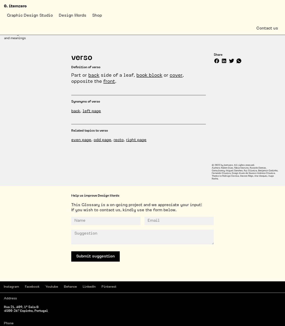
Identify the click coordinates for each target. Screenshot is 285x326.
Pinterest (109, 286)
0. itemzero (15, 6)
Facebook (32, 286)
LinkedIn (89, 286)
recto (119, 140)
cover (176, 75)
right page (136, 140)
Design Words (72, 16)
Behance (70, 286)
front (109, 81)
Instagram (11, 286)
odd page (102, 140)
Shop (97, 16)
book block (149, 75)
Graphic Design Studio (30, 16)
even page (81, 140)
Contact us (267, 28)
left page (92, 111)
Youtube (52, 286)
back (93, 75)
